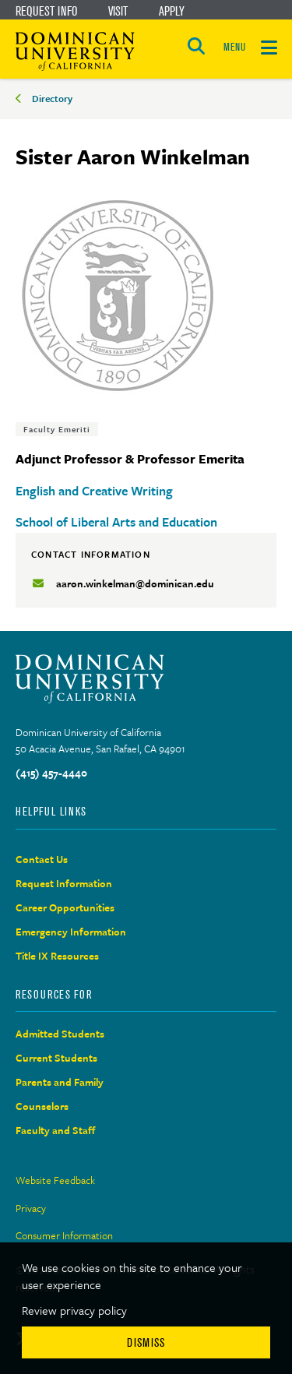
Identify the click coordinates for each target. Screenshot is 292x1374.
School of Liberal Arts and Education (116, 522)
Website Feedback (55, 1180)
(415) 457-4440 (51, 772)
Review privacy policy (74, 1310)
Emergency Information (71, 931)
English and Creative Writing (94, 490)
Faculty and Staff (56, 1130)
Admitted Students (60, 1033)
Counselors (42, 1106)
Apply (172, 11)
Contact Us (42, 859)
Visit (118, 11)
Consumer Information (64, 1235)
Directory (52, 98)
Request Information (64, 883)
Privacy (31, 1208)
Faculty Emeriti (56, 429)
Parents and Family (60, 1082)
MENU (234, 47)
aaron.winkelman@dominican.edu (135, 583)
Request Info (46, 11)
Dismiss (146, 1342)
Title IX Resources (57, 956)
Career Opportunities (65, 907)
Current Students (56, 1058)
